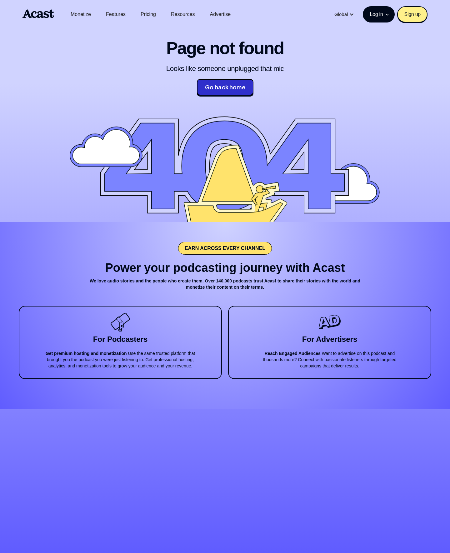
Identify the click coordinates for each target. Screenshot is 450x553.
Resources (183, 14)
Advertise (220, 14)
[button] (344, 14)
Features (116, 14)
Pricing (148, 14)
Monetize (81, 14)
